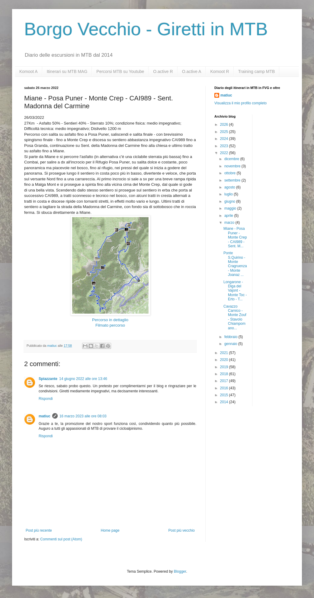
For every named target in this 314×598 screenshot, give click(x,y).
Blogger (180, 571)
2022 (224, 153)
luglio (229, 194)
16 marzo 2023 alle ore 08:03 (83, 416)
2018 (224, 374)
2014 (224, 402)
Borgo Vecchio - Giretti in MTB (146, 29)
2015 (224, 395)
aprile (229, 216)
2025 (224, 132)
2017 (224, 381)
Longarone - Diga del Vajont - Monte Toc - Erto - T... (235, 291)
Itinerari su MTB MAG (67, 71)
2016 (224, 388)
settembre (233, 180)
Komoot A (28, 71)
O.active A (191, 71)
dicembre (232, 159)
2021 (224, 353)
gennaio (231, 344)
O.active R (163, 71)
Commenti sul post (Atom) (61, 539)
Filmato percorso (110, 325)
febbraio (231, 337)
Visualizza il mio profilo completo (240, 103)
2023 (224, 146)
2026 (224, 124)
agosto (230, 187)
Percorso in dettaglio (110, 320)
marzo (230, 222)
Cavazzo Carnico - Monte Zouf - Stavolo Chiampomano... (234, 317)
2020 (224, 360)
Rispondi (46, 399)
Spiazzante (48, 379)
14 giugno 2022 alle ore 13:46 (83, 379)
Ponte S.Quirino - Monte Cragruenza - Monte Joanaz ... (235, 264)
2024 (224, 139)
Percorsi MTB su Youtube (120, 71)
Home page (110, 530)
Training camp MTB (256, 71)
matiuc (44, 416)
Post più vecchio (181, 530)
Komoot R (219, 71)
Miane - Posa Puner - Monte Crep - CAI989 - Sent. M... (235, 237)
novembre (233, 166)
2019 (224, 367)
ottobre (230, 173)
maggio (230, 208)
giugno (230, 201)
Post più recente (39, 530)
